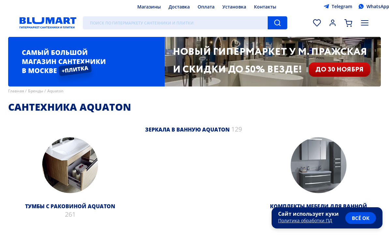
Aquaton (55, 91)
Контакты (265, 7)
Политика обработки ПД (305, 220)
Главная (16, 91)
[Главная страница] (48, 22)
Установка (234, 7)
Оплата (206, 7)
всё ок (360, 218)
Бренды (35, 91)
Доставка (179, 7)
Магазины (149, 7)
